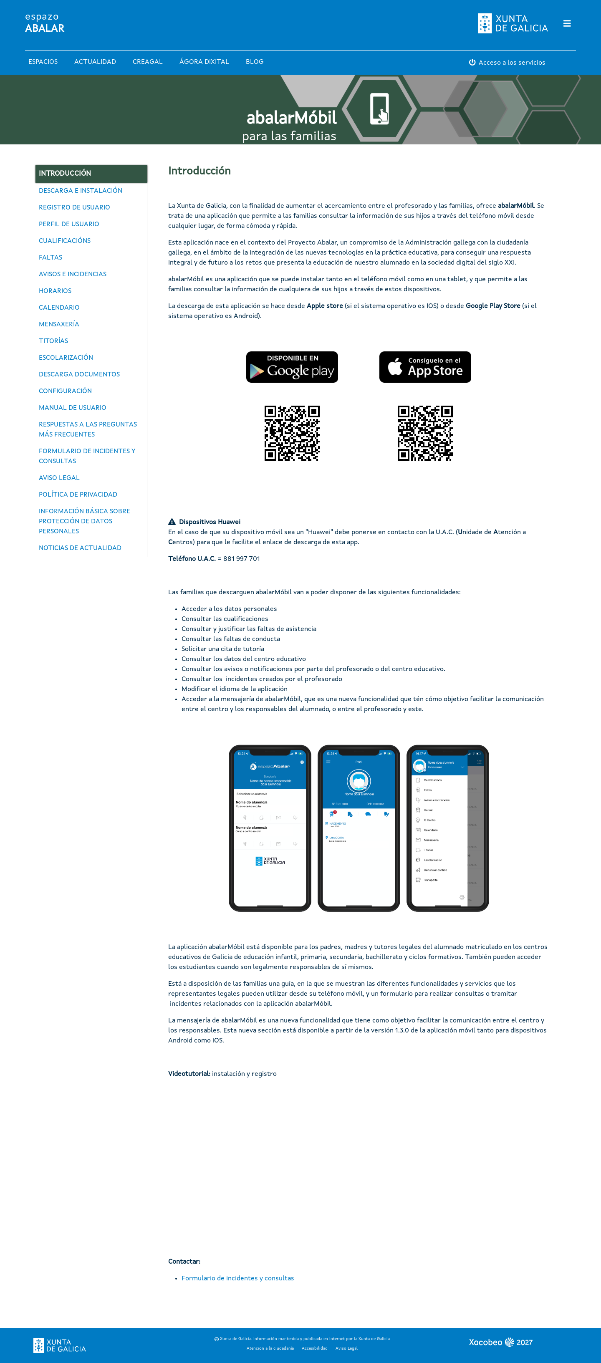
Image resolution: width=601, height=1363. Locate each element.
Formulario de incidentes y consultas (87, 456)
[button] (292, 367)
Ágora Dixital (204, 62)
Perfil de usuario (69, 224)
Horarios (55, 291)
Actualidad (95, 62)
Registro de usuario (74, 207)
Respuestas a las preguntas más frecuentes (88, 430)
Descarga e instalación (80, 191)
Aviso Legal (347, 1348)
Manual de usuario (72, 408)
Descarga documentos (79, 374)
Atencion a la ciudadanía (270, 1348)
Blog (255, 62)
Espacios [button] (43, 62)
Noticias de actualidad (80, 548)
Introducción (65, 173)
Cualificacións (65, 241)
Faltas (50, 258)
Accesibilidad (315, 1348)
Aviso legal (59, 478)
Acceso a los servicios (512, 63)
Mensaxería (59, 324)
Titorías (53, 341)
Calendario (59, 308)
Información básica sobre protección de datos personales (84, 521)
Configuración (65, 391)
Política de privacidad (78, 495)
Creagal (148, 62)
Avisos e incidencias (72, 274)
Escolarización (66, 358)
